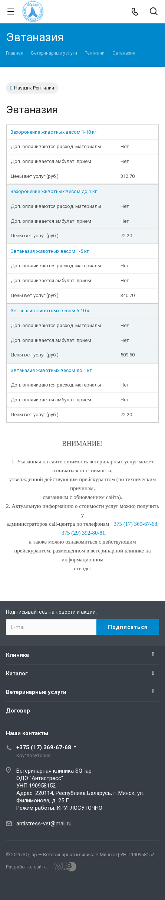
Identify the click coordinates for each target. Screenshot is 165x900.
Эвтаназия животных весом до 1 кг (51, 370)
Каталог (17, 673)
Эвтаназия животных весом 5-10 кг (50, 310)
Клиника (17, 655)
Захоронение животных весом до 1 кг (53, 191)
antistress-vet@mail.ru (44, 823)
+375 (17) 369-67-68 (43, 747)
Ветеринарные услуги (36, 692)
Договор (18, 710)
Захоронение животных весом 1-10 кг (53, 132)
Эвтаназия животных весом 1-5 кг (49, 251)
